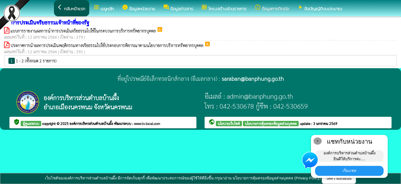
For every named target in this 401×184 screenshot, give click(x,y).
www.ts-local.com (147, 123)
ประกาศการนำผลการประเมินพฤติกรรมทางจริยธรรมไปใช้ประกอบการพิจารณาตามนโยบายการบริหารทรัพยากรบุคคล (107, 45)
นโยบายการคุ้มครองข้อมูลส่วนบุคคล (271, 123)
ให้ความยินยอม (339, 178)
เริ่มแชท (349, 170)
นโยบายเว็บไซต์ (229, 123)
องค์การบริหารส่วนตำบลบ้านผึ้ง (92, 123)
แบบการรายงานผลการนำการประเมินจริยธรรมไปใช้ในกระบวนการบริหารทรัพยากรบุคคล (83, 30)
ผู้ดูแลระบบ (31, 123)
